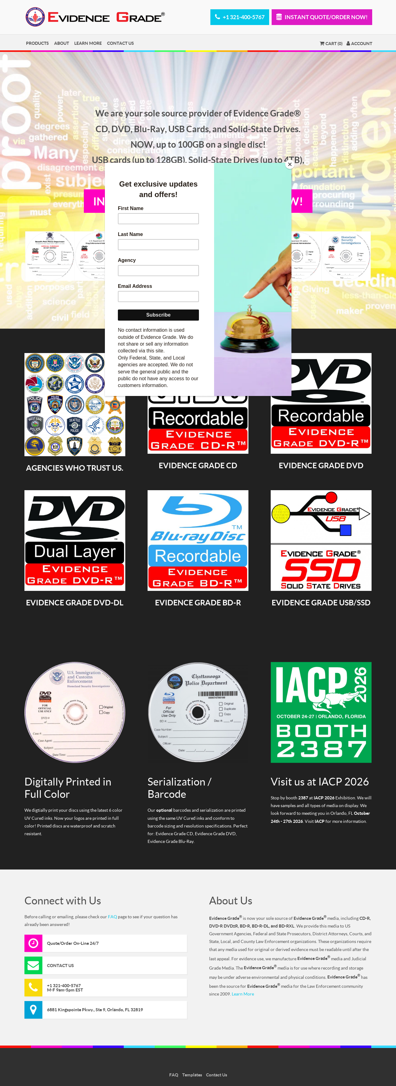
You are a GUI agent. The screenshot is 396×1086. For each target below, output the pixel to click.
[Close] (290, 164)
